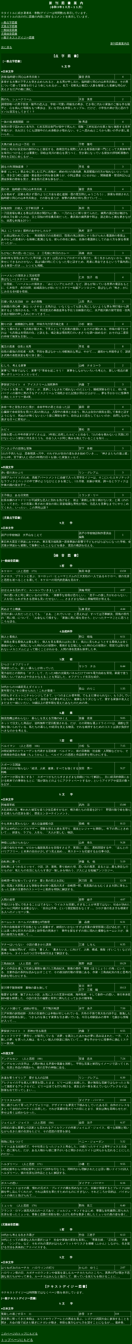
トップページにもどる (17, 1340)
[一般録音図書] (10, 560)
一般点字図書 (9, 22)
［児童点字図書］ (12, 517)
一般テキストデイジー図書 (17, 37)
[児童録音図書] (10, 1224)
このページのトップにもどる (19, 1333)
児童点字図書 (9, 26)
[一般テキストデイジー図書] (18, 1298)
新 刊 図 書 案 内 (66, 3)
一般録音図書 (9, 30)
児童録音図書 (9, 33)
